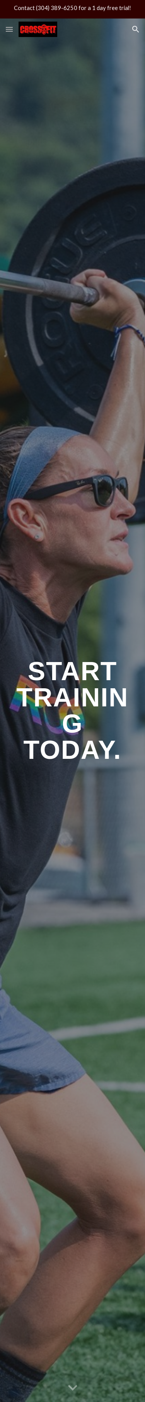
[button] (9, 29)
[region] (72, 9)
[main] (72, 710)
